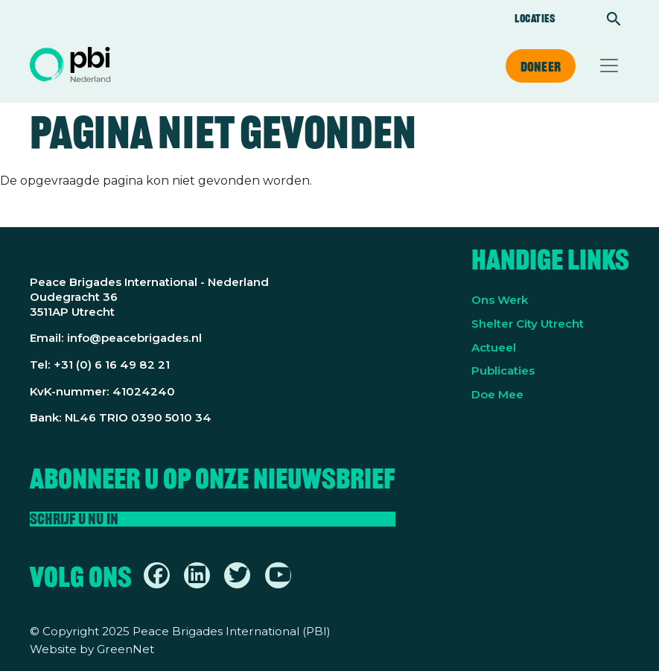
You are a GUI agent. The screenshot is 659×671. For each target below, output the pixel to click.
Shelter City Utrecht (527, 324)
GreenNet (125, 649)
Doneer (540, 66)
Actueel (493, 347)
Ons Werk (499, 300)
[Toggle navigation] (609, 65)
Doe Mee (497, 394)
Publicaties (503, 370)
